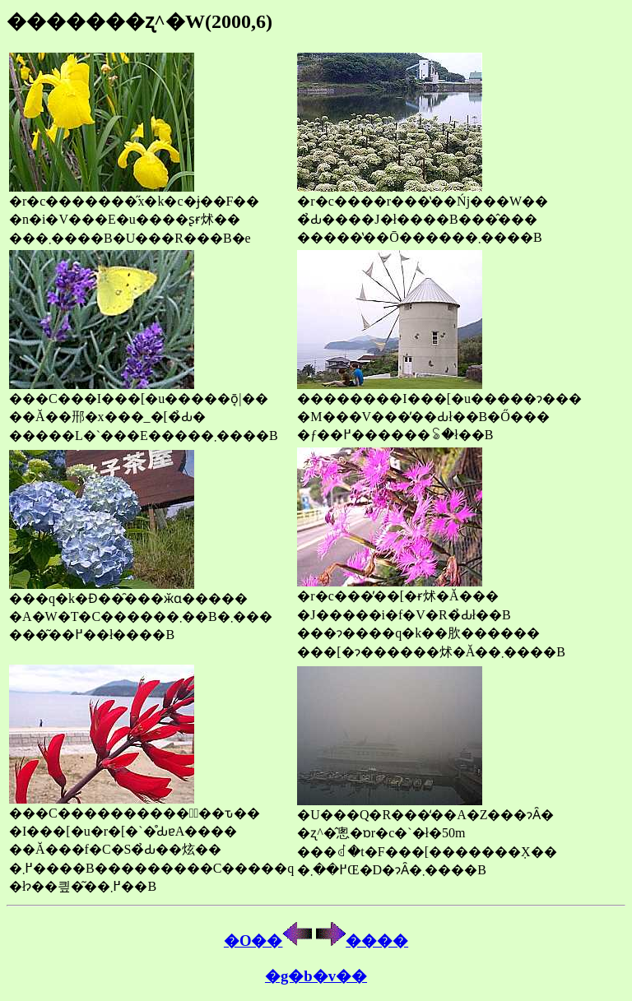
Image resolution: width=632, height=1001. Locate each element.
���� (362, 940)
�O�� (268, 940)
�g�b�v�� (316, 976)
